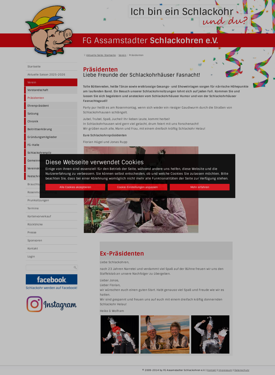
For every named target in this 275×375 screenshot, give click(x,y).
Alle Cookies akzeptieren (74, 187)
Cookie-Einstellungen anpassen (137, 187)
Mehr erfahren (201, 187)
